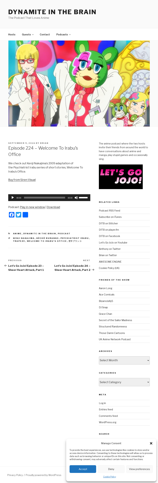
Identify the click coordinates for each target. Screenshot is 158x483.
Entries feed (106, 409)
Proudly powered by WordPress (43, 475)
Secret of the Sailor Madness (115, 320)
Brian (44, 143)
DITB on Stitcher (108, 223)
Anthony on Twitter (110, 248)
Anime (17, 233)
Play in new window (32, 207)
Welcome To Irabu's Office (47, 241)
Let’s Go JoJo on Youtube (113, 242)
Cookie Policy (109, 476)
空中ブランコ (75, 241)
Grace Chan (105, 313)
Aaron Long (105, 288)
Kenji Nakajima (24, 238)
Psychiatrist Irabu (74, 238)
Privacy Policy (15, 475)
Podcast (64, 233)
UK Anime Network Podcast (115, 339)
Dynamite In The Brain (39, 233)
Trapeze (19, 241)
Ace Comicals (106, 294)
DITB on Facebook (109, 236)
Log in (102, 403)
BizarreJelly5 (106, 301)
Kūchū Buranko (47, 238)
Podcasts (63, 34)
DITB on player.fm (109, 229)
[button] (151, 443)
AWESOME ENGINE (110, 261)
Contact (45, 34)
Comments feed (108, 415)
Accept (83, 469)
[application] (49, 197)
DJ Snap (103, 307)
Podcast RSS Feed (109, 210)
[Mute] (76, 197)
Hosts (11, 34)
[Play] (12, 197)
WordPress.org (107, 422)
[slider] (44, 198)
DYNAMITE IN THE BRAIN (52, 12)
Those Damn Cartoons (112, 333)
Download (53, 207)
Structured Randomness (113, 326)
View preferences (139, 469)
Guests (28, 34)
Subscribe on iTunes (110, 216)
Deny (111, 469)
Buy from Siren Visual (22, 179)
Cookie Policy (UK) (109, 268)
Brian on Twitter (108, 255)
